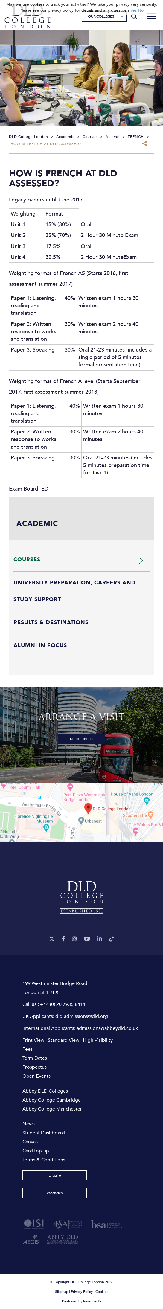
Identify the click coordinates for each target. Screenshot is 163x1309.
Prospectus (34, 1067)
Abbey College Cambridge (51, 1100)
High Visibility (98, 1040)
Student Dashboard (43, 1133)
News (28, 1124)
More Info (81, 739)
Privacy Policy (82, 1291)
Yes (133, 10)
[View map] (81, 812)
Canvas (30, 1142)
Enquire (54, 1175)
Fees (27, 1049)
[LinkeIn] (99, 939)
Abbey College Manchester (52, 1109)
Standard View (63, 1040)
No (141, 10)
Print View (33, 1040)
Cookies (101, 1291)
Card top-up (35, 1151)
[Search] (134, 16)
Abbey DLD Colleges (45, 1091)
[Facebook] (63, 939)
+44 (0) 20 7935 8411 (63, 1004)
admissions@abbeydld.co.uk (107, 1028)
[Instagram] (74, 939)
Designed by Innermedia (81, 1301)
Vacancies (55, 1193)
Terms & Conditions (43, 1160)
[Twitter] (51, 939)
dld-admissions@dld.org (81, 1016)
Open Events (36, 1076)
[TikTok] (111, 939)
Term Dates (34, 1058)
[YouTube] (87, 939)
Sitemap (61, 1291)
